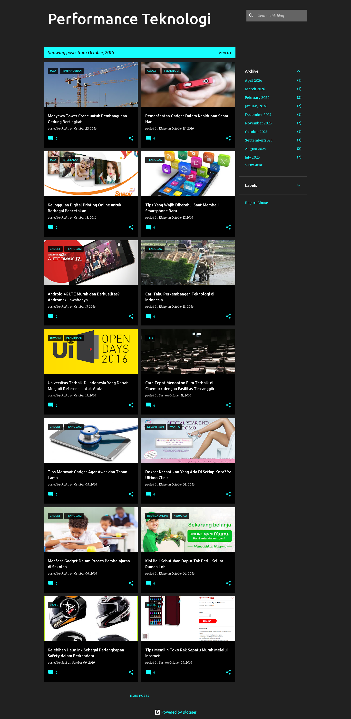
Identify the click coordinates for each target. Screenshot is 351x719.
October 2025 (256, 132)
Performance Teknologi (129, 18)
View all (225, 53)
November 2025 (258, 123)
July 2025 (252, 157)
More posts (139, 695)
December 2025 (258, 114)
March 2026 (255, 89)
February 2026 (257, 97)
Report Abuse (256, 203)
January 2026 (256, 106)
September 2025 (259, 140)
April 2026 (253, 80)
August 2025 (255, 149)
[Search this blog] (281, 15)
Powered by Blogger (175, 712)
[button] (131, 138)
